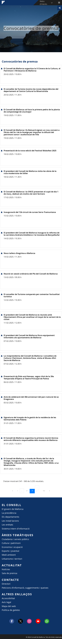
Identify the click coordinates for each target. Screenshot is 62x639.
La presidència (9, 513)
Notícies (6, 569)
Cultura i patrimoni (11, 543)
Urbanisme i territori (12, 558)
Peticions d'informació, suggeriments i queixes (25, 587)
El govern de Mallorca (12, 509)
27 (27, 491)
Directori (6, 583)
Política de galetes (11, 610)
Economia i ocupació (12, 547)
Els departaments (10, 516)
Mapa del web (9, 606)
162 (45, 491)
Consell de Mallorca (1, 636)
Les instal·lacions (10, 520)
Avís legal (6, 602)
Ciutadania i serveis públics (15, 539)
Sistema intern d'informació (16, 528)
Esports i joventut (10, 551)
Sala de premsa (9, 573)
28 (33, 491)
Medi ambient (9, 554)
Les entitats (7, 524)
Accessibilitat (8, 598)
